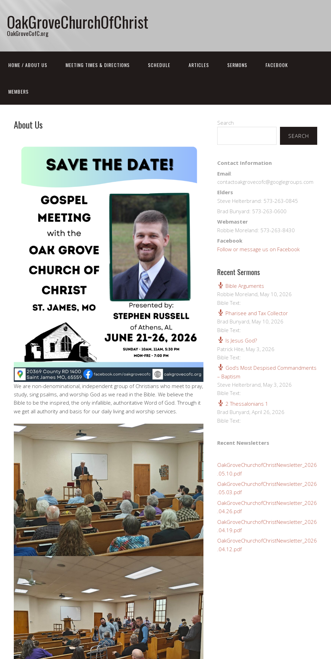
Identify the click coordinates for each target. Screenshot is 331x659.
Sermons (237, 64)
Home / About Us (27, 64)
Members (18, 91)
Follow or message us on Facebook (258, 249)
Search (225, 122)
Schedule (159, 64)
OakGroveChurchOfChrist (77, 21)
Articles (199, 64)
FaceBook (276, 64)
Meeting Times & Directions (98, 64)
